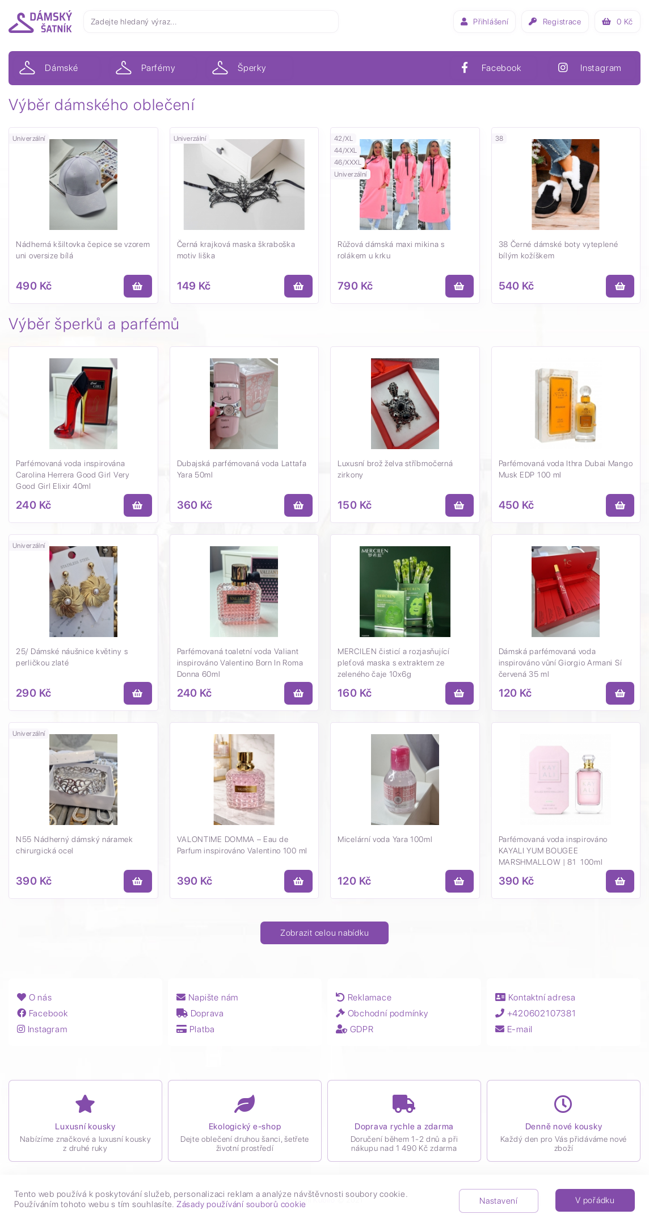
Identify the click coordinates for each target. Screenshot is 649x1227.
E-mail (514, 1029)
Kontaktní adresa (536, 997)
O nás (34, 997)
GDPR (355, 1029)
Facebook (42, 1013)
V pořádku (595, 1200)
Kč (617, 21)
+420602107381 (537, 1013)
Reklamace (364, 997)
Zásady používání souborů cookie (241, 1204)
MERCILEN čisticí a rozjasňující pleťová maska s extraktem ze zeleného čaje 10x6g (394, 663)
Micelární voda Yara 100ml (385, 839)
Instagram (43, 1029)
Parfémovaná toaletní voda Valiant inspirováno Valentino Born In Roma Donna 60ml (240, 663)
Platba (196, 1029)
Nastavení (498, 1201)
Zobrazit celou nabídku (324, 933)
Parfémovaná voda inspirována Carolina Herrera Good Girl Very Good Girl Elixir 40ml (73, 475)
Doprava (200, 1013)
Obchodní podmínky (382, 1013)
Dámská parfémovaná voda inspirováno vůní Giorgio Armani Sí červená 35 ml (560, 663)
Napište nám (208, 997)
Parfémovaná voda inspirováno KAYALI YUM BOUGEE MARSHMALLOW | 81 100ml (553, 850)
